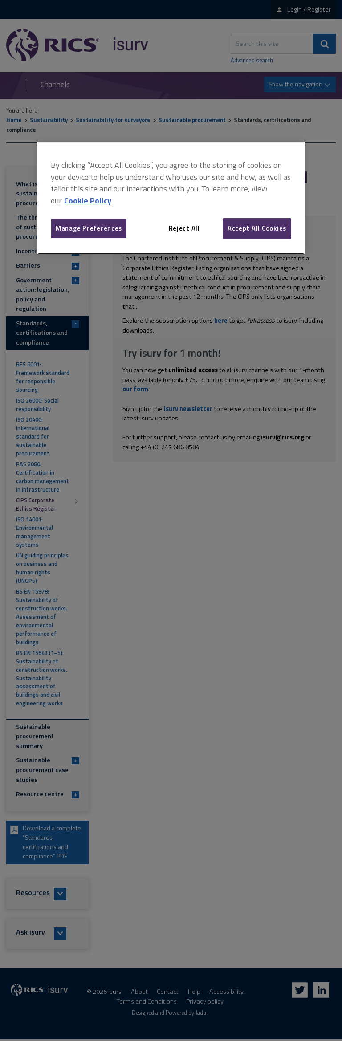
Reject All (184, 228)
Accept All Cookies (257, 228)
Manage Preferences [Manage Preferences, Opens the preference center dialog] (89, 228)
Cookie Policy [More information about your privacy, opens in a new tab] (87, 201)
